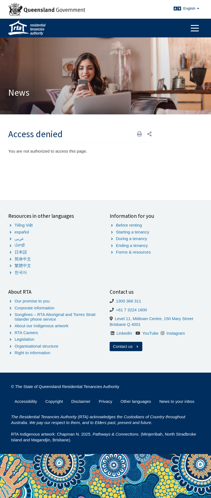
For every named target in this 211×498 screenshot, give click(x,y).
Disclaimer (80, 401)
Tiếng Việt (24, 225)
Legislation (24, 339)
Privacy (105, 401)
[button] (149, 134)
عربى (19, 238)
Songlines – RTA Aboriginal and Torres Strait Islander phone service (55, 316)
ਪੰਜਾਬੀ (20, 245)
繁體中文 (23, 265)
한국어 (21, 272)
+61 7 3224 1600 (131, 309)
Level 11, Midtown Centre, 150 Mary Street (154, 318)
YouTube (150, 333)
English (191, 8)
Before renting (129, 225)
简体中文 (23, 259)
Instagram (175, 333)
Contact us (126, 346)
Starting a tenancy (132, 232)
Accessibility (26, 401)
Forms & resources (133, 252)
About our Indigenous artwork (41, 325)
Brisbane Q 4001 (125, 324)
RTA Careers (26, 332)
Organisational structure (36, 346)
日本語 (21, 252)
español (22, 232)
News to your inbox (177, 401)
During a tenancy (131, 238)
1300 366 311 (128, 301)
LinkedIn (124, 333)
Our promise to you (32, 301)
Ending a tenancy (132, 245)
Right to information (32, 352)
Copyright (54, 401)
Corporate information (34, 308)
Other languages (136, 401)
